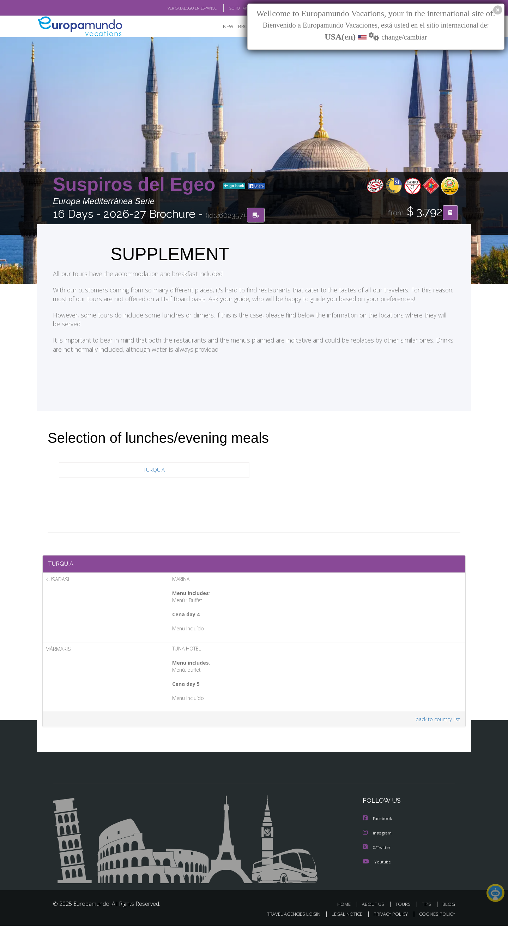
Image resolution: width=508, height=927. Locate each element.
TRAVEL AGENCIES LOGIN (287, 915)
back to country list (436, 721)
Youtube (377, 863)
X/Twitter (377, 848)
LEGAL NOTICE (342, 915)
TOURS (404, 905)
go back (234, 186)
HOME (346, 905)
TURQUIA (154, 471)
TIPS (427, 905)
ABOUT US (375, 905)
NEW (221, 26)
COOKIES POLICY (435, 915)
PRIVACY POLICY (387, 915)
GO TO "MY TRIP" (232, 8)
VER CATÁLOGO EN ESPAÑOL (176, 8)
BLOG (448, 905)
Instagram (378, 834)
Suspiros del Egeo (136, 184)
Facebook (378, 820)
